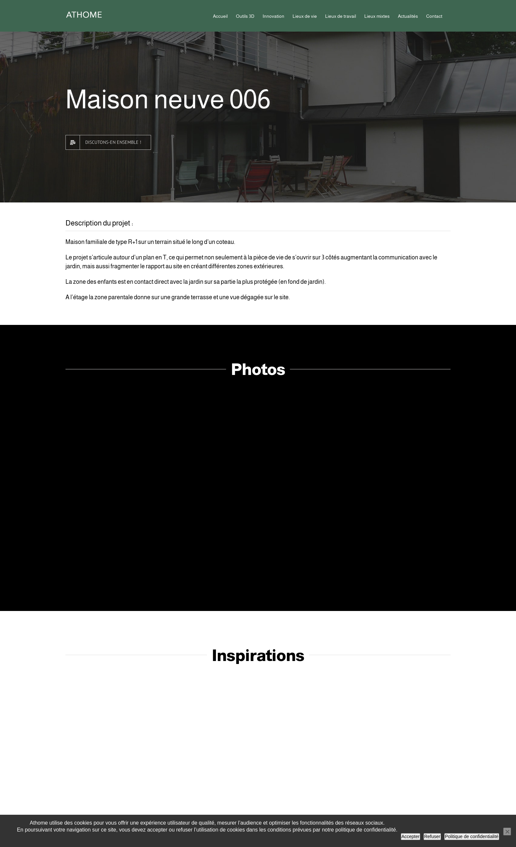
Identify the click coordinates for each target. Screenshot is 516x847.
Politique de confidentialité (472, 836)
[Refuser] (507, 831)
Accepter (410, 836)
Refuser (432, 836)
